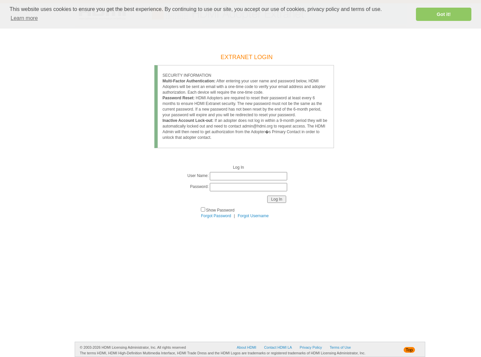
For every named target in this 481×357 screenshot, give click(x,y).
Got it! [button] (444, 14)
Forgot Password (216, 216)
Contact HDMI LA (278, 347)
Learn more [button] (24, 18)
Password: (199, 186)
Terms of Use (340, 347)
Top (409, 349)
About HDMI (246, 347)
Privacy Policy (311, 347)
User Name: (198, 175)
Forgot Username (253, 216)
